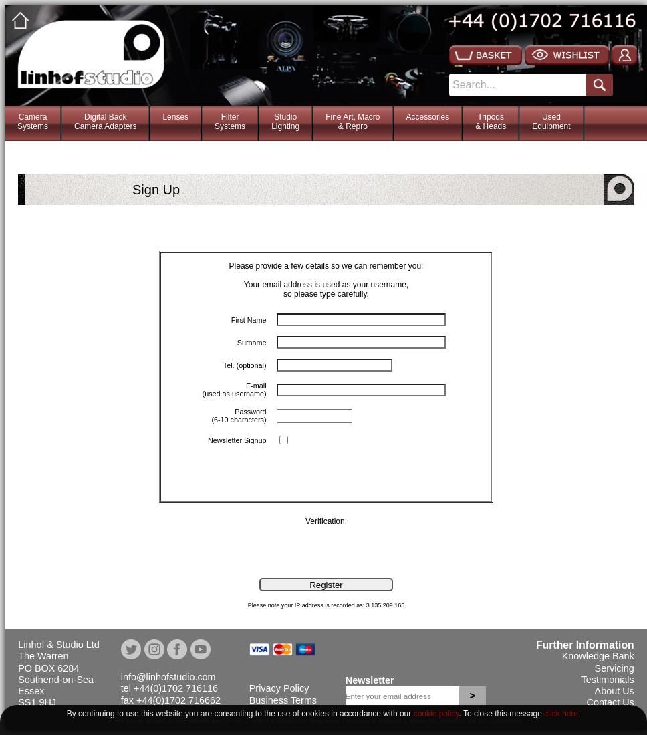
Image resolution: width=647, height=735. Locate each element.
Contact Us (610, 702)
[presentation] (107, 552)
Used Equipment (551, 121)
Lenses (175, 117)
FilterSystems (230, 121)
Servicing (614, 668)
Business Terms (283, 700)
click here (561, 713)
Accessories (428, 117)
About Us (614, 691)
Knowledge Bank (598, 656)
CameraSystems (32, 121)
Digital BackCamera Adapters (105, 121)
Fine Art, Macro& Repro (353, 121)
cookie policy (436, 713)
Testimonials (607, 679)
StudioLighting (285, 121)
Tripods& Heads (490, 121)
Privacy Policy (279, 688)
